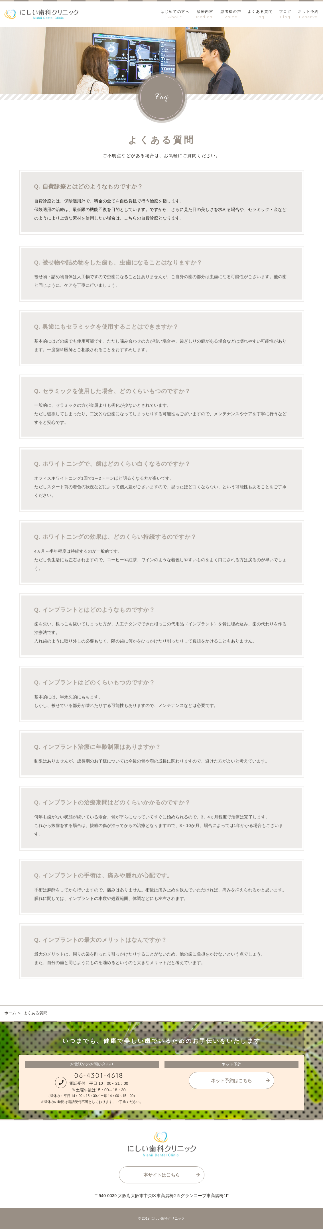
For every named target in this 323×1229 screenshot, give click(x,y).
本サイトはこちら (161, 1175)
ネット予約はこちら (231, 1080)
